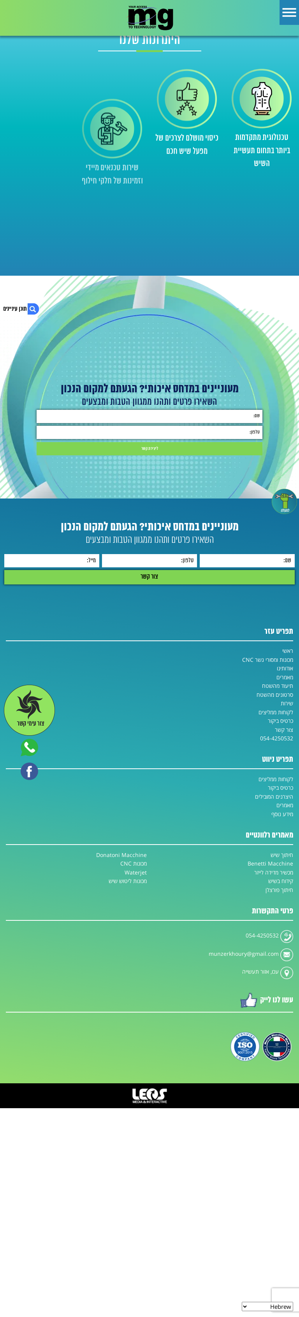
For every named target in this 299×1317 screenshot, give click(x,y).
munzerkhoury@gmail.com (244, 954)
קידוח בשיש (280, 881)
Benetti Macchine (270, 863)
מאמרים (284, 677)
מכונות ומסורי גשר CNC (267, 659)
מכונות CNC (133, 863)
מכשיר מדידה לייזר (273, 872)
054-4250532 (276, 738)
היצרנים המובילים (274, 796)
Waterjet (136, 872)
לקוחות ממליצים (276, 712)
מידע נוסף (282, 814)
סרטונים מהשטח (275, 694)
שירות (287, 703)
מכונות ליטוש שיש (128, 881)
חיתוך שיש (282, 855)
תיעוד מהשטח (277, 685)
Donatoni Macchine (121, 855)
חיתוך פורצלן (279, 890)
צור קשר (284, 729)
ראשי (287, 650)
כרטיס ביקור (280, 720)
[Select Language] (267, 1306)
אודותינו (285, 668)
